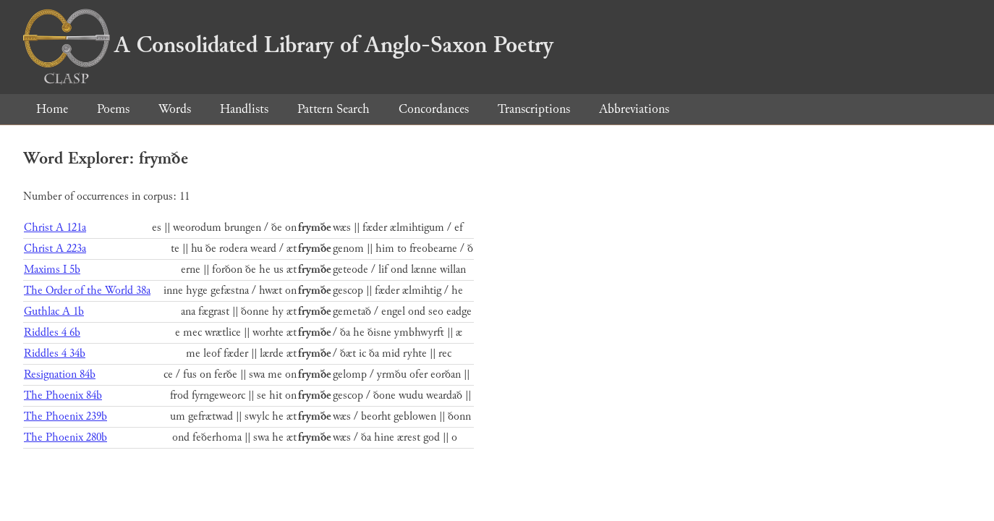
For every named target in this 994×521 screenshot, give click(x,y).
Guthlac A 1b (54, 311)
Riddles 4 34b (54, 353)
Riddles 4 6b (52, 332)
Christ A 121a (55, 227)
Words (174, 109)
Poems (113, 109)
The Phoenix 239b (65, 416)
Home (52, 109)
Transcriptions (534, 109)
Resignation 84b (59, 374)
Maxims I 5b (52, 269)
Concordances (434, 109)
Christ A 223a (55, 248)
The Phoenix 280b (65, 437)
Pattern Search (333, 109)
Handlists (244, 109)
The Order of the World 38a (87, 290)
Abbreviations (634, 109)
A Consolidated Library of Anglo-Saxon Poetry (288, 45)
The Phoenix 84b (63, 395)
